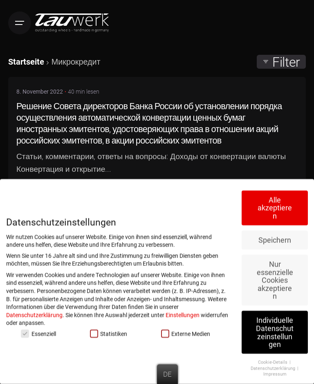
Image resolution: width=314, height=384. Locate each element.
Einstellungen (183, 313)
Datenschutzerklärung (34, 313)
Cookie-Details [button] (273, 360)
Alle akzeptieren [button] (275, 205)
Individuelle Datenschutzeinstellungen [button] (275, 330)
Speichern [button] (274, 238)
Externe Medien (185, 331)
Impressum (275, 372)
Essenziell (38, 331)
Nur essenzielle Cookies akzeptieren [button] (275, 278)
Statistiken (108, 331)
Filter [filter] (281, 62)
